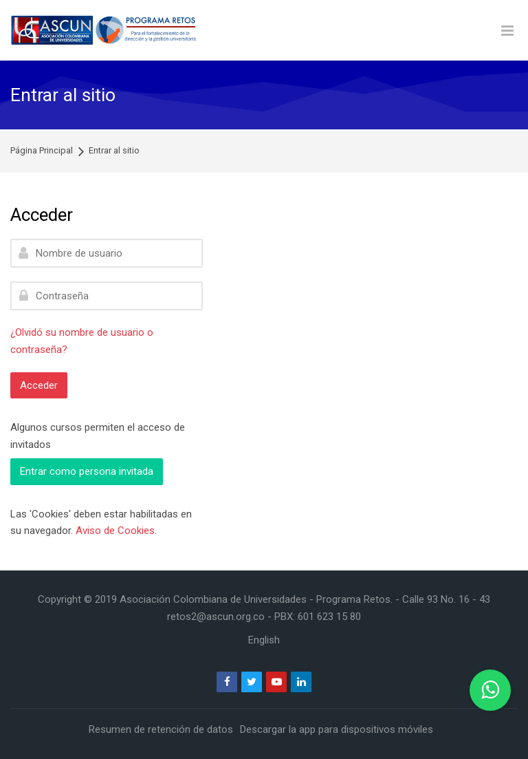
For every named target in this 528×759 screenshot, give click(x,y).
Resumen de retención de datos (161, 729)
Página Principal (41, 151)
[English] (264, 640)
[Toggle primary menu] (507, 30)
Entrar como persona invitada (86, 471)
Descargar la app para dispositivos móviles (336, 729)
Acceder (39, 385)
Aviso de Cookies (115, 530)
